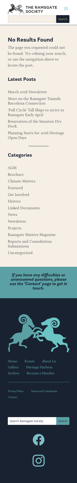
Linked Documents (24, 207)
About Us (49, 361)
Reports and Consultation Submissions (30, 243)
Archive (13, 373)
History (14, 201)
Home (12, 361)
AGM (12, 167)
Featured (15, 187)
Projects (14, 228)
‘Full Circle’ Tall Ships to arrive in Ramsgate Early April (36, 112)
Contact (32, 283)
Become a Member (40, 373)
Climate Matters (21, 181)
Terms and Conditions (44, 391)
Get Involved (18, 194)
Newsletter (17, 221)
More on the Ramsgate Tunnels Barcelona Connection (34, 101)
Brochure (16, 174)
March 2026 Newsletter (27, 91)
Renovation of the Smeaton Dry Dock (34, 123)
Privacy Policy (16, 391)
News (12, 214)
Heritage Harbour (39, 367)
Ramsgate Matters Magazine (32, 234)
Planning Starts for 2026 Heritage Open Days (36, 135)
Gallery (13, 367)
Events (30, 361)
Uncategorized (20, 252)
